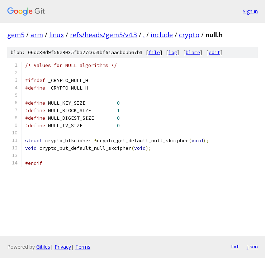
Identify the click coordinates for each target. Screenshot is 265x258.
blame (193, 52)
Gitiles (43, 246)
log (173, 52)
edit (214, 52)
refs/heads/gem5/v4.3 (103, 34)
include (162, 34)
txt (235, 246)
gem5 (15, 34)
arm (36, 34)
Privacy (63, 246)
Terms (82, 246)
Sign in (250, 11)
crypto (189, 34)
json (252, 246)
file (154, 52)
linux (56, 34)
